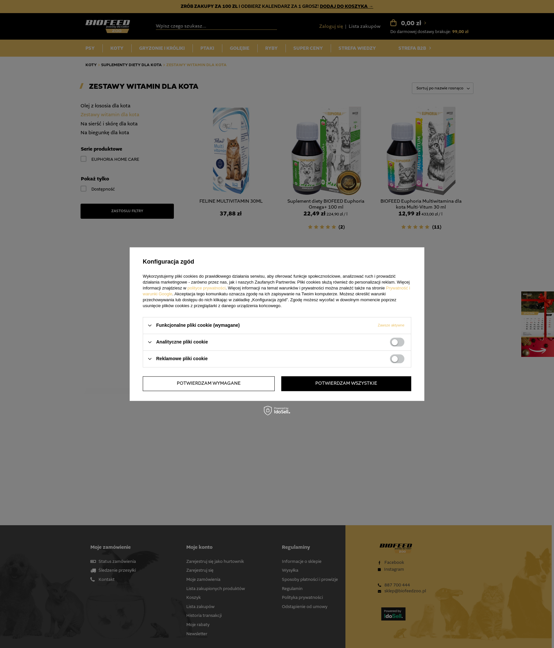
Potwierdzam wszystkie (346, 383)
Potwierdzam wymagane (209, 383)
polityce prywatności (207, 288)
